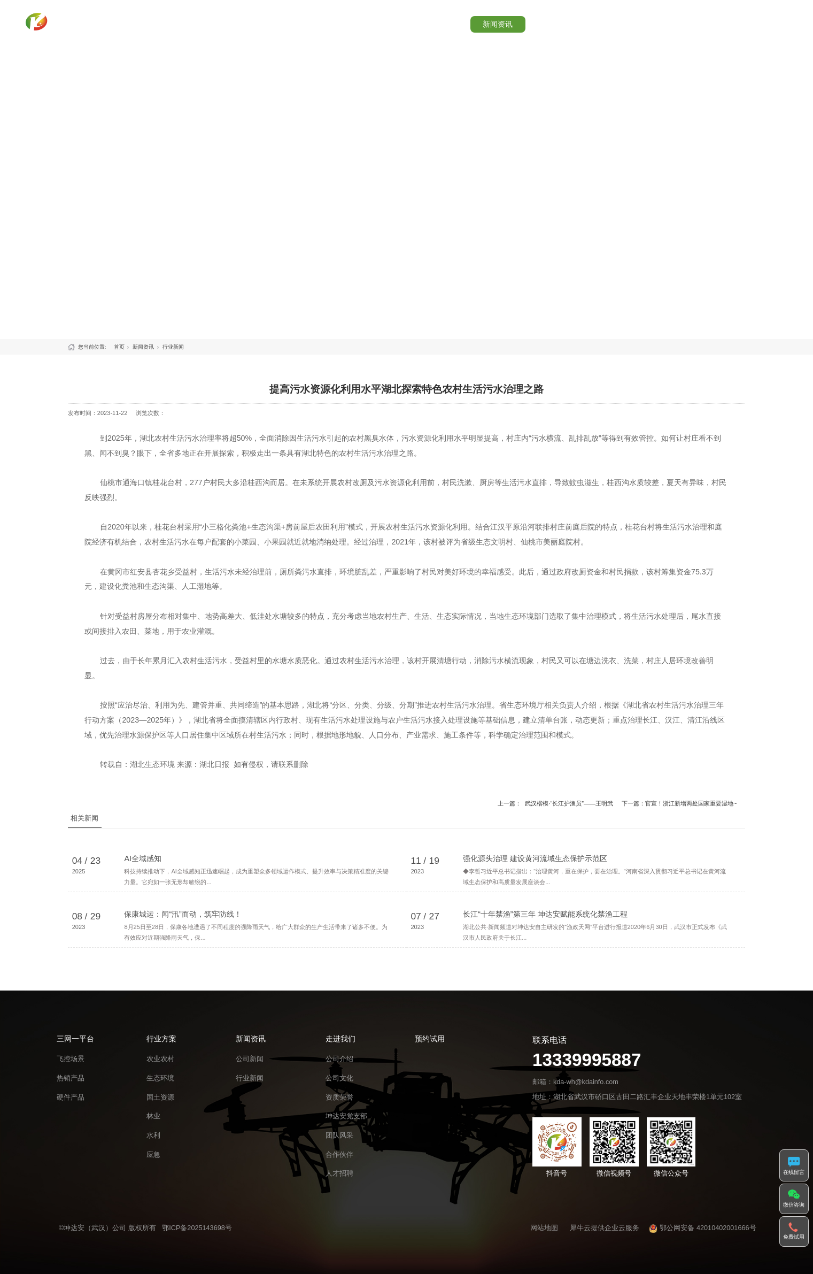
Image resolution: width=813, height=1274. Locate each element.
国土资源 (160, 1123)
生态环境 (160, 1104)
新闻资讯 (528, 21)
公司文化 (339, 1104)
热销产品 (70, 1104)
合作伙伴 (339, 1180)
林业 (153, 1142)
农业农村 (160, 1085)
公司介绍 (339, 1085)
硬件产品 (70, 1123)
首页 (336, 21)
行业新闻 (173, 347)
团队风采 (339, 1161)
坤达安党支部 (346, 1142)
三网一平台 (396, 21)
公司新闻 (250, 1085)
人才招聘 (339, 1199)
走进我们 (592, 21)
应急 (153, 1180)
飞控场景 (70, 1085)
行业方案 (464, 21)
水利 (153, 1161)
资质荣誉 (339, 1123)
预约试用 (655, 21)
